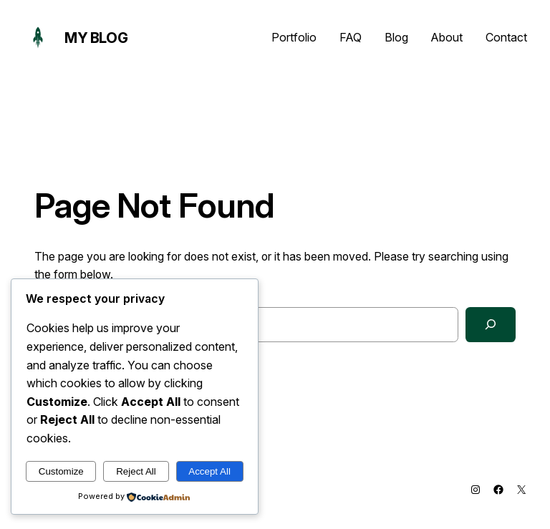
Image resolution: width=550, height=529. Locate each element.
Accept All (209, 471)
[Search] (490, 324)
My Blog (95, 38)
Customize (61, 471)
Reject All (136, 471)
